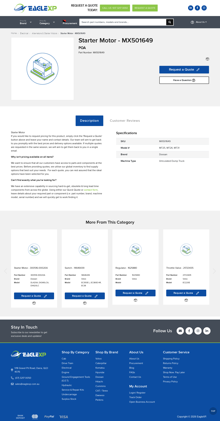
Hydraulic (67, 385)
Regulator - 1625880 (126, 267)
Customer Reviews (125, 121)
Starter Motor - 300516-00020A (31, 267)
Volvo (98, 358)
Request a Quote (184, 70)
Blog (131, 367)
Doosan (99, 377)
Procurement (136, 363)
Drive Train (67, 363)
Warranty (167, 367)
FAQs (132, 372)
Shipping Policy (171, 358)
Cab (64, 358)
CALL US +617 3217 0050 (115, 8)
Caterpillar (100, 363)
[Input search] (126, 22)
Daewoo (99, 395)
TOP (213, 411)
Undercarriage (69, 394)
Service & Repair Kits (73, 389)
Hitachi (99, 381)
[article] (34, 270)
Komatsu (100, 367)
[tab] (89, 120)
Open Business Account (142, 401)
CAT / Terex (101, 390)
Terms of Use (170, 377)
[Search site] (169, 22)
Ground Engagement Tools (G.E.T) (76, 378)
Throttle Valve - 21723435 (179, 267)
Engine (65, 372)
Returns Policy (170, 363)
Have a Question (184, 80)
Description (89, 121)
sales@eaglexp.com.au (27, 384)
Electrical (67, 367)
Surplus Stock (69, 399)
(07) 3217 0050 (23, 377)
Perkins (99, 399)
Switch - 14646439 (74, 267)
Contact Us (135, 377)
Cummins (100, 386)
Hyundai (99, 372)
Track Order (135, 397)
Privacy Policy (170, 381)
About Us (199, 22)
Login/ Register (137, 392)
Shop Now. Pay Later (174, 372)
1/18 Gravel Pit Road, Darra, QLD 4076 (31, 370)
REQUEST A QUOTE (145, 8)
